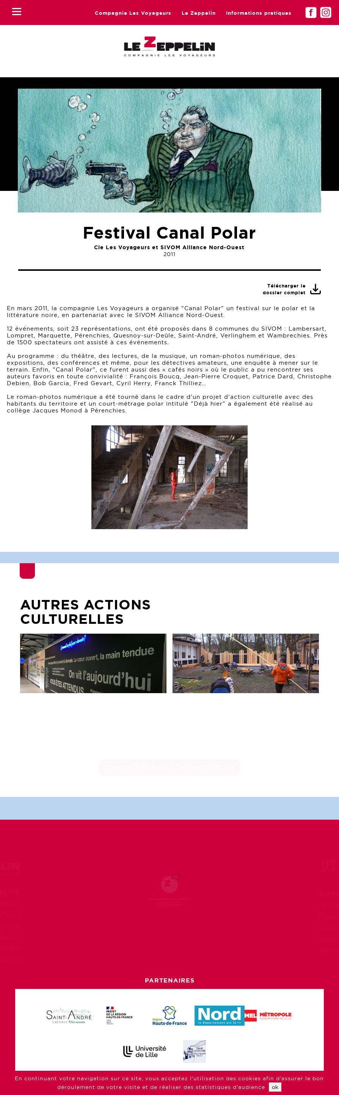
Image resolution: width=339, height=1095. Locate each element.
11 (227, 514)
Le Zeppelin (199, 13)
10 (214, 514)
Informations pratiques (259, 13)
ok (275, 1087)
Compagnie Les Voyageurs (133, 13)
